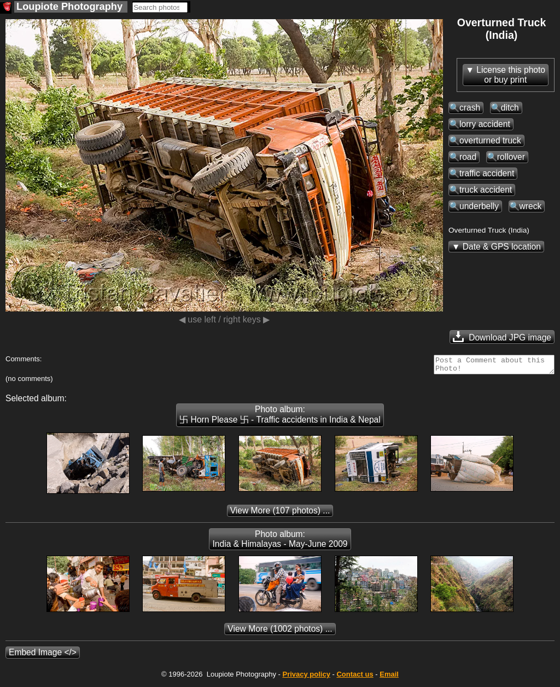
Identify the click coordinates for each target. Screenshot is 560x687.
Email (389, 677)
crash (469, 107)
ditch (510, 107)
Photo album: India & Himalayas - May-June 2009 (279, 542)
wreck (531, 206)
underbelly (479, 206)
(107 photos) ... (280, 513)
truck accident (485, 189)
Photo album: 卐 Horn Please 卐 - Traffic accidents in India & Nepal (279, 418)
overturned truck (490, 140)
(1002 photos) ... (280, 632)
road (467, 156)
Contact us (354, 677)
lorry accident (484, 124)
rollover (511, 156)
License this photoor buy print (510, 74)
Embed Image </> (43, 655)
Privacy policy (306, 677)
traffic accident (486, 173)
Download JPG (502, 336)
